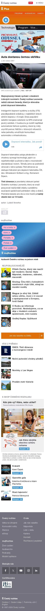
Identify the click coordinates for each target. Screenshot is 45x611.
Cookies (5, 602)
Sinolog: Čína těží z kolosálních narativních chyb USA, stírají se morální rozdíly (28, 284)
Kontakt (27, 537)
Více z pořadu (10, 344)
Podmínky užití (30, 602)
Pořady (7, 243)
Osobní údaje (16, 602)
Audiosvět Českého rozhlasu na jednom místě (19, 259)
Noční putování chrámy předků (27, 359)
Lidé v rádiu (29, 530)
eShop (5, 533)
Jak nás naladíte (31, 523)
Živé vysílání (9, 248)
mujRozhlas (6, 220)
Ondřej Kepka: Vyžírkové (24, 318)
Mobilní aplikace (9, 556)
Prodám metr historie (22, 382)
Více (34, 27)
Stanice (5, 530)
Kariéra (27, 533)
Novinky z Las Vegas (22, 370)
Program (18, 13)
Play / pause (6, 144)
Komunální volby (9, 526)
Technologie (8, 27)
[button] (40, 147)
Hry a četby (9, 227)
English (5, 604)
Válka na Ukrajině (9, 523)
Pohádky (8, 238)
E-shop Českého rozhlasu (16, 397)
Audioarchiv (30, 13)
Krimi (7, 232)
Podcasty (6, 553)
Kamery (41, 13)
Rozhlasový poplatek (33, 541)
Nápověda (28, 526)
